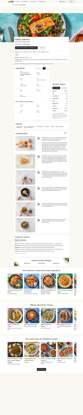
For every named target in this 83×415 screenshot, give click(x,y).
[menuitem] (11, 1)
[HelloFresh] (11, 1)
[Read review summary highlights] (26, 44)
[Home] (13, 4)
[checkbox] (15, 44)
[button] (63, 1)
